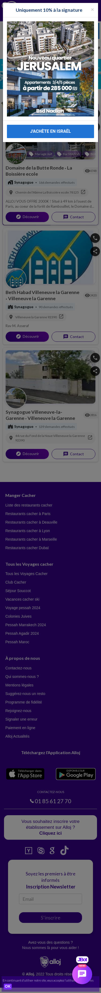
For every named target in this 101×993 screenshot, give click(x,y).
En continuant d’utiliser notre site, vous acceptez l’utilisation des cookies (48, 980)
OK (8, 986)
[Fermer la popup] (92, 9)
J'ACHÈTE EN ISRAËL (50, 131)
